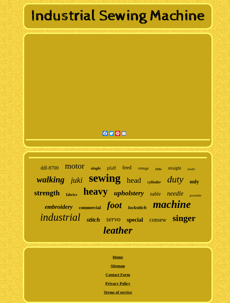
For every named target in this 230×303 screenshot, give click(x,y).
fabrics (71, 194)
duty (175, 179)
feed (126, 167)
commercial (90, 207)
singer (184, 218)
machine (172, 204)
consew (157, 220)
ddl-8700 (49, 167)
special (135, 220)
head (134, 180)
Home (118, 257)
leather (117, 230)
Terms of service (118, 292)
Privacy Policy (118, 283)
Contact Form (117, 274)
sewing (104, 178)
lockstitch (137, 207)
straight (174, 168)
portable (195, 195)
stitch (93, 219)
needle (175, 193)
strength (47, 193)
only (194, 181)
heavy (95, 191)
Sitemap (118, 265)
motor (74, 165)
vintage (143, 168)
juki (77, 180)
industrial (60, 217)
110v (158, 169)
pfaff (111, 167)
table (155, 194)
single (96, 168)
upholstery (129, 193)
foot (114, 205)
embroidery (59, 206)
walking (51, 179)
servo (113, 219)
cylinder (154, 182)
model (191, 169)
